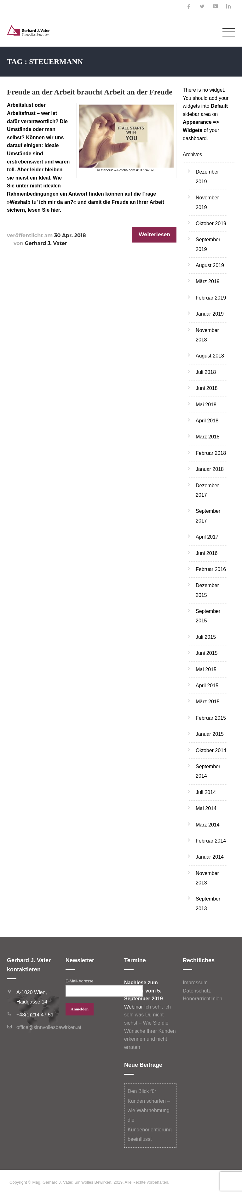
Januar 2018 (210, 469)
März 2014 (208, 824)
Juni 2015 (206, 653)
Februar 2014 (211, 840)
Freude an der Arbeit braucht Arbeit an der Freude (89, 92)
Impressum (195, 982)
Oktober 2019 (211, 223)
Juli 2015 (206, 637)
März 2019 (208, 281)
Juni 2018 (206, 388)
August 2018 (210, 355)
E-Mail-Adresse (80, 981)
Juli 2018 (206, 372)
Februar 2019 (211, 297)
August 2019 (210, 265)
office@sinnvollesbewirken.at (48, 1027)
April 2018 (207, 420)
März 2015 (208, 701)
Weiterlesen (154, 234)
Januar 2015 (210, 734)
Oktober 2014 (211, 750)
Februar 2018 (211, 453)
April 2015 (207, 685)
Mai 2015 (206, 669)
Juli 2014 (206, 792)
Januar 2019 (210, 314)
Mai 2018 (206, 404)
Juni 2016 (206, 553)
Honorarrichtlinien (202, 998)
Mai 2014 (206, 808)
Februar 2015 (211, 718)
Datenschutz (197, 990)
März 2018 (208, 436)
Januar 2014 (210, 857)
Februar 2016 (211, 569)
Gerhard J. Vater (46, 243)
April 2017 (207, 537)
